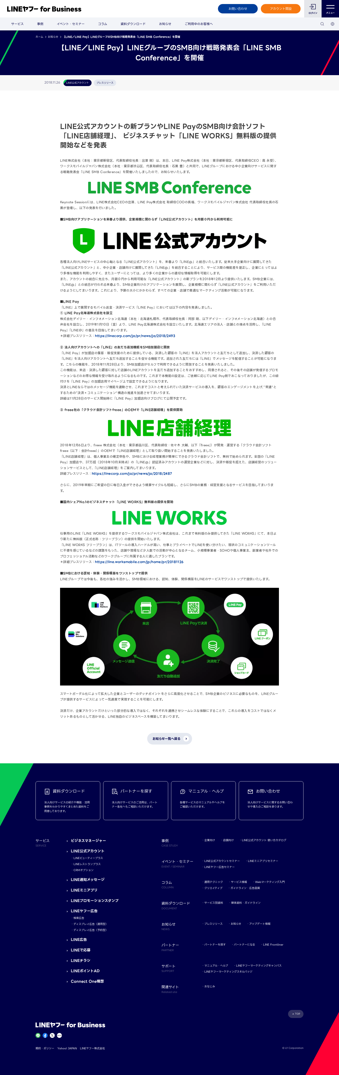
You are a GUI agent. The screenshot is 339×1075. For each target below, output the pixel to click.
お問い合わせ (237, 8)
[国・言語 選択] (332, 23)
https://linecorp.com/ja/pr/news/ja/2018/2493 (135, 335)
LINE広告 (79, 939)
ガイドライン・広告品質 (245, 888)
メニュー (330, 9)
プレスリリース (213, 924)
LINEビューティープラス (88, 858)
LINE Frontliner (273, 944)
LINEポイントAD (85, 971)
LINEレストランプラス (87, 864)
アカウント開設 (281, 8)
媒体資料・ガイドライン (246, 903)
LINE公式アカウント (88, 851)
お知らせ (165, 23)
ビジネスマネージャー (88, 841)
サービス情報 (239, 882)
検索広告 (78, 918)
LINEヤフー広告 (84, 911)
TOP (297, 1014)
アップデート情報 (259, 924)
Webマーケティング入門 (270, 882)
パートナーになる (244, 944)
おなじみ (209, 986)
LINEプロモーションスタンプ (95, 901)
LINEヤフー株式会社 (92, 1048)
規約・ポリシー (45, 1048)
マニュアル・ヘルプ (216, 965)
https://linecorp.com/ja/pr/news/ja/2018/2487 (132, 473)
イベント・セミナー (71, 23)
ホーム (39, 37)
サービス (17, 23)
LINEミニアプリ (84, 890)
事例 (40, 23)
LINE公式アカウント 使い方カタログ (264, 840)
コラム (102, 23)
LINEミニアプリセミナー (263, 861)
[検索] (322, 23)
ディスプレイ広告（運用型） (90, 924)
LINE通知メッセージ (88, 879)
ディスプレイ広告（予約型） (90, 930)
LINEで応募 (80, 950)
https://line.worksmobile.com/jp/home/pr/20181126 (139, 561)
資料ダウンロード (133, 23)
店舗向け (228, 840)
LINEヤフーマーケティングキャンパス (259, 965)
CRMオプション (83, 870)
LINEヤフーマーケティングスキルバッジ (228, 971)
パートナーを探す (215, 944)
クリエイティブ (213, 888)
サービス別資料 (213, 903)
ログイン (313, 13)
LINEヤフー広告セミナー (219, 867)
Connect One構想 (87, 981)
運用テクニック (213, 882)
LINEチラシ (80, 960)
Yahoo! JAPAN (67, 1048)
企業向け (209, 840)
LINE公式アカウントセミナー (222, 861)
